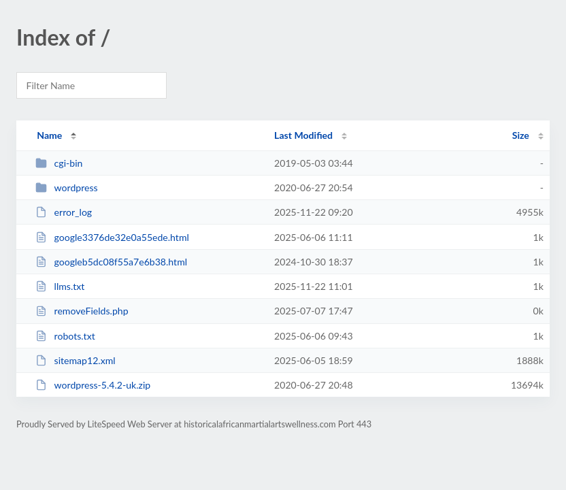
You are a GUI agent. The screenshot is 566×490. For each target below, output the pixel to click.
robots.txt (65, 336)
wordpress (66, 187)
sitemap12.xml (75, 360)
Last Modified (303, 135)
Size (520, 135)
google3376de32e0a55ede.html (112, 237)
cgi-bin (58, 163)
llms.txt (59, 286)
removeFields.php (81, 310)
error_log (63, 212)
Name (49, 135)
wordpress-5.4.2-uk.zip (92, 385)
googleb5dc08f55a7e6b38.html (111, 261)
